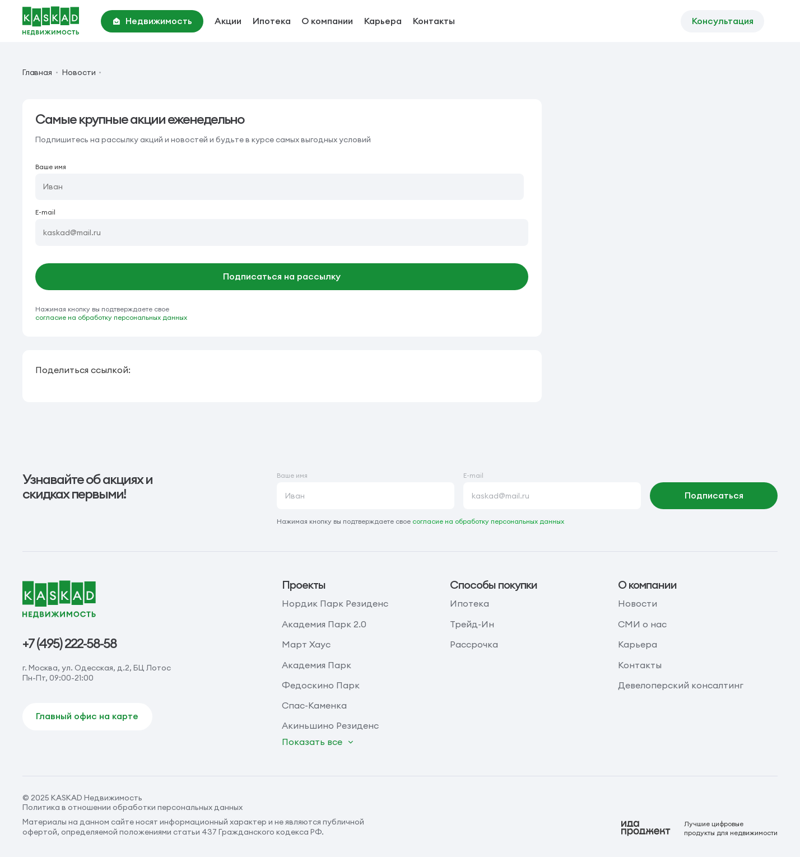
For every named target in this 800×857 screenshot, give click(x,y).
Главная (37, 73)
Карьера (383, 20)
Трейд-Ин (472, 624)
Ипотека (272, 20)
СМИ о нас (642, 624)
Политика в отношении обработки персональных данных (132, 807)
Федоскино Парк (321, 685)
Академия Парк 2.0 (324, 624)
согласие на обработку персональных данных (111, 317)
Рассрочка (474, 644)
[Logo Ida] (699, 828)
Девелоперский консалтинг (680, 685)
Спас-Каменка (314, 705)
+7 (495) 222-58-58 (69, 643)
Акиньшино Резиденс (330, 725)
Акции (228, 20)
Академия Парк (316, 664)
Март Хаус (306, 644)
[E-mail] (281, 232)
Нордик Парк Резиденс (335, 603)
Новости (79, 73)
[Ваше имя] (279, 187)
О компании (327, 20)
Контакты (434, 20)
